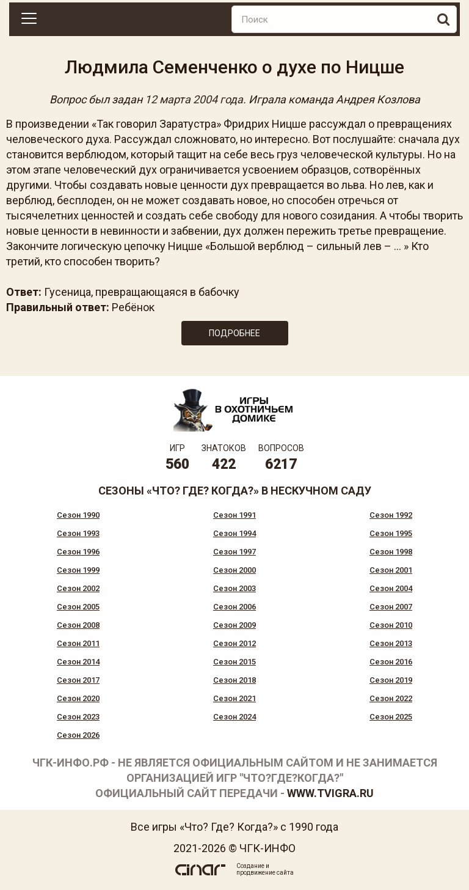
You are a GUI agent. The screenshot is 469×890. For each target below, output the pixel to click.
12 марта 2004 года (194, 99)
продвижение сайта (265, 872)
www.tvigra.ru (330, 793)
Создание (250, 865)
